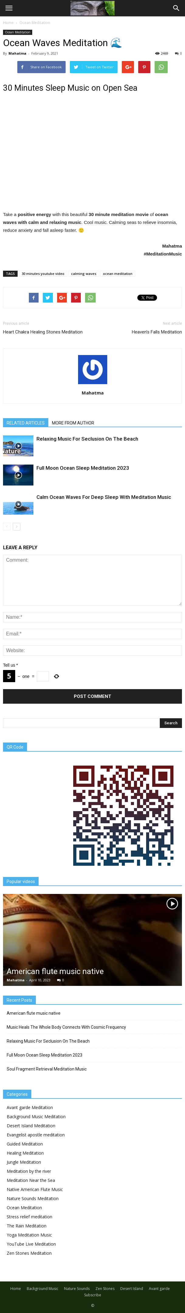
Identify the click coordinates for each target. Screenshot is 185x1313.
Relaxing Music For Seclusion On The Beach (87, 439)
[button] (176, 8)
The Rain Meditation (26, 1226)
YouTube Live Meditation (31, 1244)
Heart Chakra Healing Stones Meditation (43, 332)
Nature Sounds (77, 1288)
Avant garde (159, 1288)
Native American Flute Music (35, 1189)
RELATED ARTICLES (26, 423)
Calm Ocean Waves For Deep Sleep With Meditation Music (103, 497)
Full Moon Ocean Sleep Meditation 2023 (82, 468)
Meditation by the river (29, 1171)
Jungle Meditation (24, 1162)
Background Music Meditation (36, 1116)
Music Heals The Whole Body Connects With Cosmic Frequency (66, 1027)
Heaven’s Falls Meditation (157, 332)
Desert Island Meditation (31, 1126)
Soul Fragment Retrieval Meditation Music (47, 1069)
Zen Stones (105, 1288)
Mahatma (17, 53)
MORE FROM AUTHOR (73, 423)
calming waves (83, 273)
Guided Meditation (25, 1144)
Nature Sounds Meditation (33, 1198)
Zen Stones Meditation (29, 1253)
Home (8, 22)
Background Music (42, 1288)
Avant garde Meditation (30, 1107)
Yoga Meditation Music (29, 1235)
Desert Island (131, 1288)
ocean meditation (117, 273)
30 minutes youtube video (43, 273)
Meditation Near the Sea (31, 1180)
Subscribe (92, 1295)
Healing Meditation (25, 1153)
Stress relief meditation (29, 1217)
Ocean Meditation (17, 32)
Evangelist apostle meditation (36, 1135)
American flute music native (55, 971)
